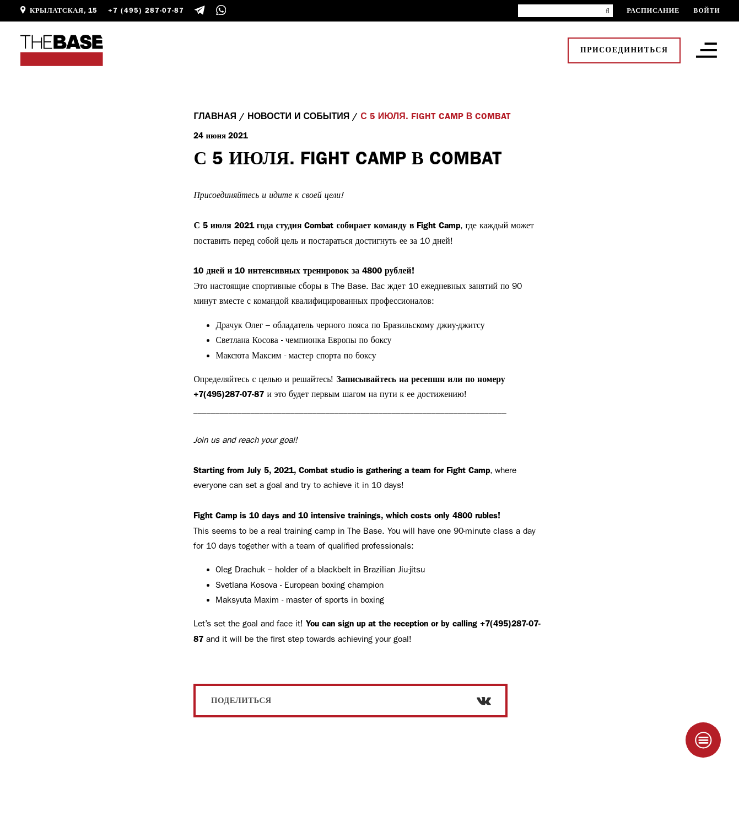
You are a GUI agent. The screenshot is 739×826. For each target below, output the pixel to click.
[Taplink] (703, 740)
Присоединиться (624, 50)
